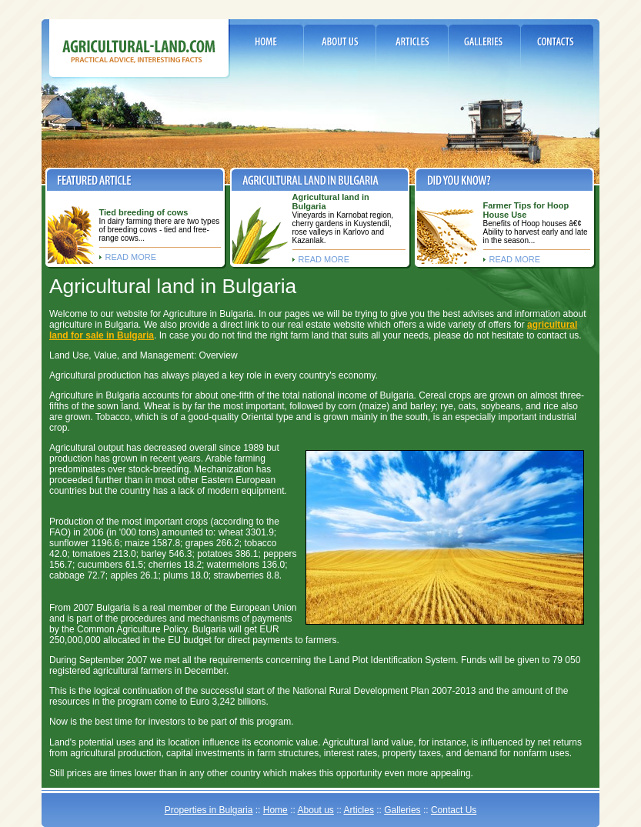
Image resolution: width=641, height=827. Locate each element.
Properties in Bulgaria (209, 810)
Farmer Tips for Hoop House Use (526, 210)
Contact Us (453, 810)
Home (275, 810)
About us (315, 810)
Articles (359, 810)
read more (131, 257)
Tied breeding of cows (144, 212)
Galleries (402, 810)
